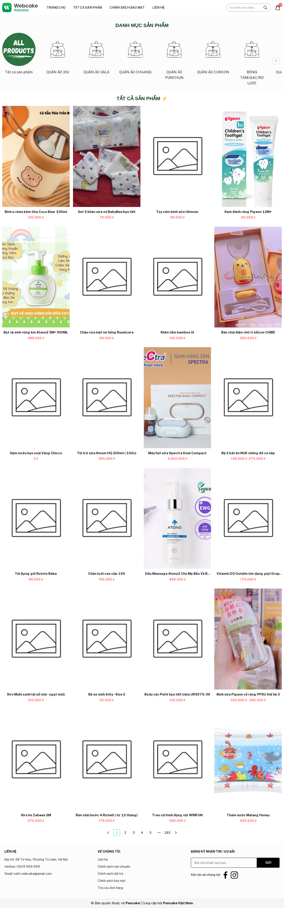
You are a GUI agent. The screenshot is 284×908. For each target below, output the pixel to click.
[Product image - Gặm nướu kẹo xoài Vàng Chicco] (36, 397)
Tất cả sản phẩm (87, 7)
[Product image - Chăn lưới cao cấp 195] (106, 518)
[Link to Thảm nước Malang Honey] (248, 815)
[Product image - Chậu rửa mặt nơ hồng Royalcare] (106, 277)
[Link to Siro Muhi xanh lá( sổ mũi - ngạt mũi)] (36, 694)
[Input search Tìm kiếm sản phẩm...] (243, 7)
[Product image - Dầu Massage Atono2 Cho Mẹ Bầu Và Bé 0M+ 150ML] (177, 518)
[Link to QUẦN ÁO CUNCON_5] (213, 55)
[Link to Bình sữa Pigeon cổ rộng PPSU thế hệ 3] (248, 694)
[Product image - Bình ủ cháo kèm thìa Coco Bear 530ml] (36, 156)
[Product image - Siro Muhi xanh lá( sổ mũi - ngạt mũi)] (36, 639)
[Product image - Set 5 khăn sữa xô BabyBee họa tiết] (106, 156)
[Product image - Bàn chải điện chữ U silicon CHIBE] (248, 277)
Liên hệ (158, 7)
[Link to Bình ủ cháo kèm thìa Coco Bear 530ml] (36, 211)
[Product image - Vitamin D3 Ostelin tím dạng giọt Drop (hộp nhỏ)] (248, 518)
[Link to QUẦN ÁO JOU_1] (57, 55)
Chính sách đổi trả (110, 873)
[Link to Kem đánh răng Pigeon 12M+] (248, 211)
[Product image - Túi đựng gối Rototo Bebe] (36, 518)
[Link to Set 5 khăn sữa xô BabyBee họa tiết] (106, 211)
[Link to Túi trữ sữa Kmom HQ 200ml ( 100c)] (106, 453)
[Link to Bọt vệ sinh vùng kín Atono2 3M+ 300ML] (36, 332)
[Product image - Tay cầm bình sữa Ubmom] (177, 156)
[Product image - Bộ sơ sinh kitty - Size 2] (106, 639)
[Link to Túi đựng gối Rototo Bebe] (36, 574)
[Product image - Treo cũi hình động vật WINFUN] (177, 759)
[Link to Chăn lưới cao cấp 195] (106, 574)
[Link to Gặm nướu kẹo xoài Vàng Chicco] (36, 453)
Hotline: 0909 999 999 (22, 866)
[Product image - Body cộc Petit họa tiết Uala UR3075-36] (177, 639)
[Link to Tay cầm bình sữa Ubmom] (177, 211)
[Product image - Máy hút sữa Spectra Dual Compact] (177, 397)
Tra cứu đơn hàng (110, 888)
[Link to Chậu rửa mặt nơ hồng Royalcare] (106, 332)
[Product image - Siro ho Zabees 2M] (36, 759)
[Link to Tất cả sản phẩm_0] (19, 55)
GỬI (268, 862)
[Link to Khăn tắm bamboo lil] (177, 332)
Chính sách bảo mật (127, 7)
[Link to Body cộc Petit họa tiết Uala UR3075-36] (177, 694)
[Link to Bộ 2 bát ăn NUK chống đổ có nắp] (248, 453)
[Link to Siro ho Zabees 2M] (36, 815)
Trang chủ (56, 7)
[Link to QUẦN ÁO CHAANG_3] (135, 55)
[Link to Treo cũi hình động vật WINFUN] (177, 815)
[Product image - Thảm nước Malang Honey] (248, 759)
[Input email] (224, 863)
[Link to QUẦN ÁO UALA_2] (96, 55)
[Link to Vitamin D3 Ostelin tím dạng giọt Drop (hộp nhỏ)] (248, 574)
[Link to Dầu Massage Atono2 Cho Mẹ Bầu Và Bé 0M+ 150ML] (177, 574)
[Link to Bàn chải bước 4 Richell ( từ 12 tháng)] (106, 815)
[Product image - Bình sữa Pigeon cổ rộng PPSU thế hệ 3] (248, 639)
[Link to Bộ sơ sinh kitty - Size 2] (106, 694)
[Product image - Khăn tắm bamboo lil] (177, 277)
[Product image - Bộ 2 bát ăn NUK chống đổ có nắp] (248, 397)
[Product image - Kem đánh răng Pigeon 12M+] (248, 156)
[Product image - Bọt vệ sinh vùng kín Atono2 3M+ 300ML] (36, 277)
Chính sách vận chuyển (114, 866)
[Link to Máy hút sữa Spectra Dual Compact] (177, 453)
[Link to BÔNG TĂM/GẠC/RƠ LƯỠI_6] (251, 61)
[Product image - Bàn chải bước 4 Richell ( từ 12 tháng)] (106, 759)
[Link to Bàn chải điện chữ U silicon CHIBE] (248, 332)
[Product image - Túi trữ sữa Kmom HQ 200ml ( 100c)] (106, 397)
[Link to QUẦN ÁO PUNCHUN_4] (174, 58)
